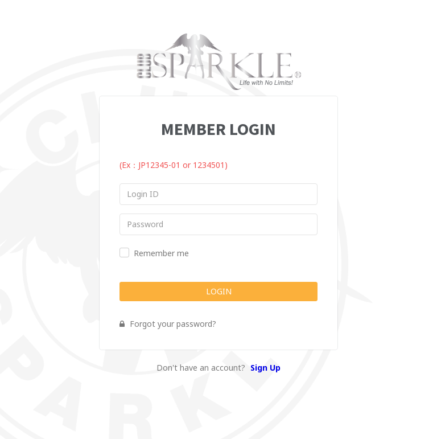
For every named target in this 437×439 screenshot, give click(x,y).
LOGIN (219, 291)
